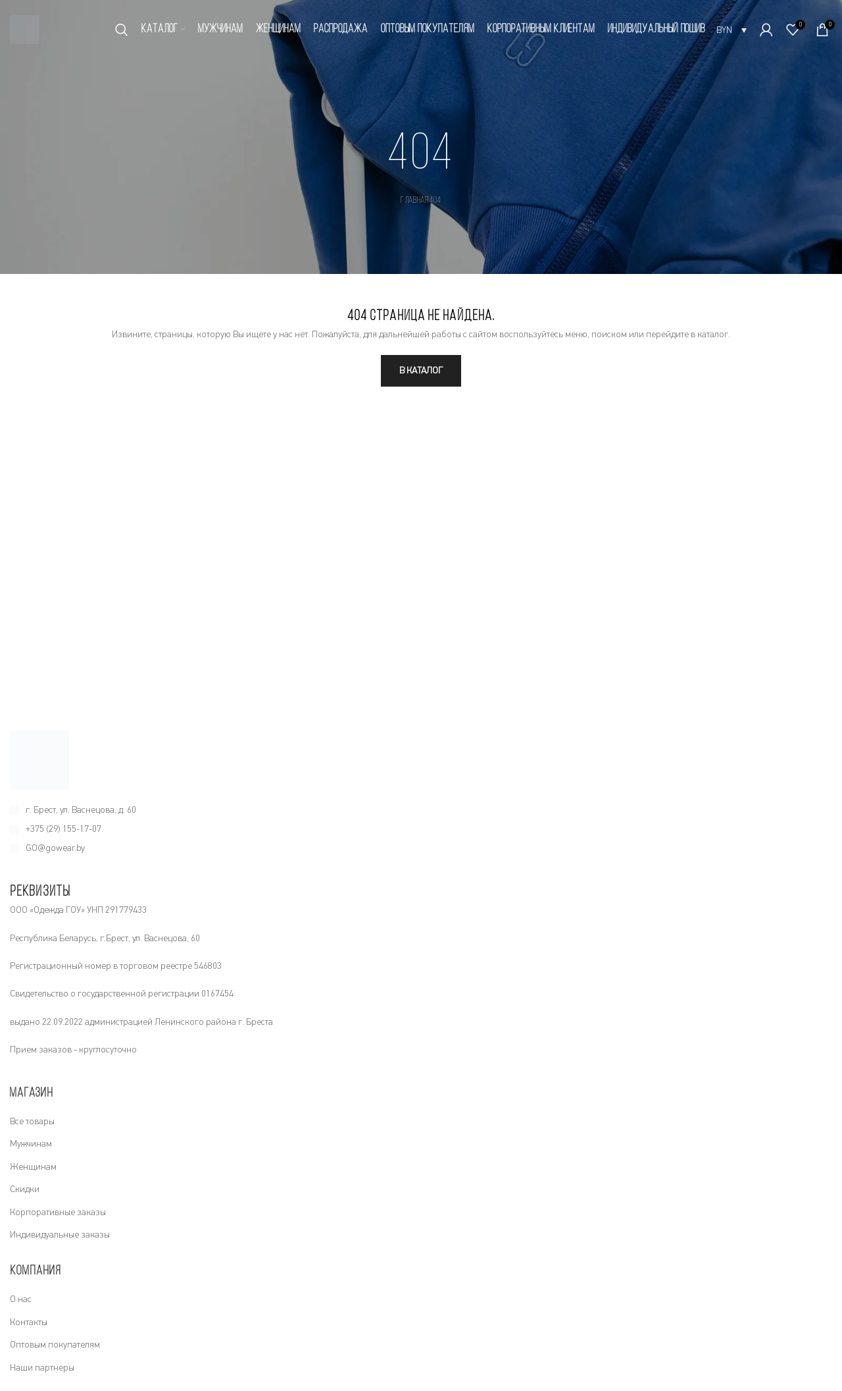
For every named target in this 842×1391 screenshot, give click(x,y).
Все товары (32, 1121)
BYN (724, 30)
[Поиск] (122, 29)
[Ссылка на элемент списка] (421, 810)
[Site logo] (24, 29)
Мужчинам (31, 1144)
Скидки (24, 1189)
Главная (415, 200)
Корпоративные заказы (58, 1212)
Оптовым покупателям (55, 1345)
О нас (21, 1299)
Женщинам (33, 1167)
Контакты (28, 1322)
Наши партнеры (42, 1368)
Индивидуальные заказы (60, 1235)
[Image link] (39, 759)
